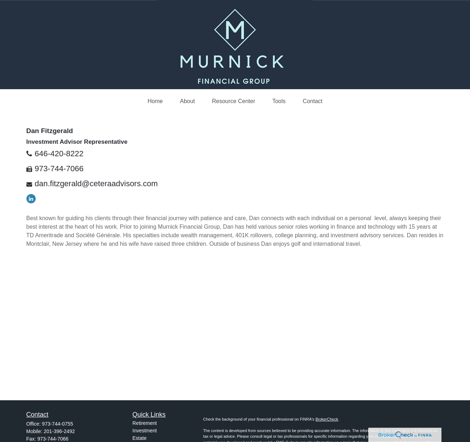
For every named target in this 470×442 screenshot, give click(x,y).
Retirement (144, 423)
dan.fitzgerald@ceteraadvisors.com (96, 183)
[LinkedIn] (31, 198)
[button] (155, 101)
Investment (144, 430)
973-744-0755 (57, 424)
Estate (139, 438)
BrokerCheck (326, 419)
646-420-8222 (59, 153)
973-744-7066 (59, 168)
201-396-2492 (59, 431)
